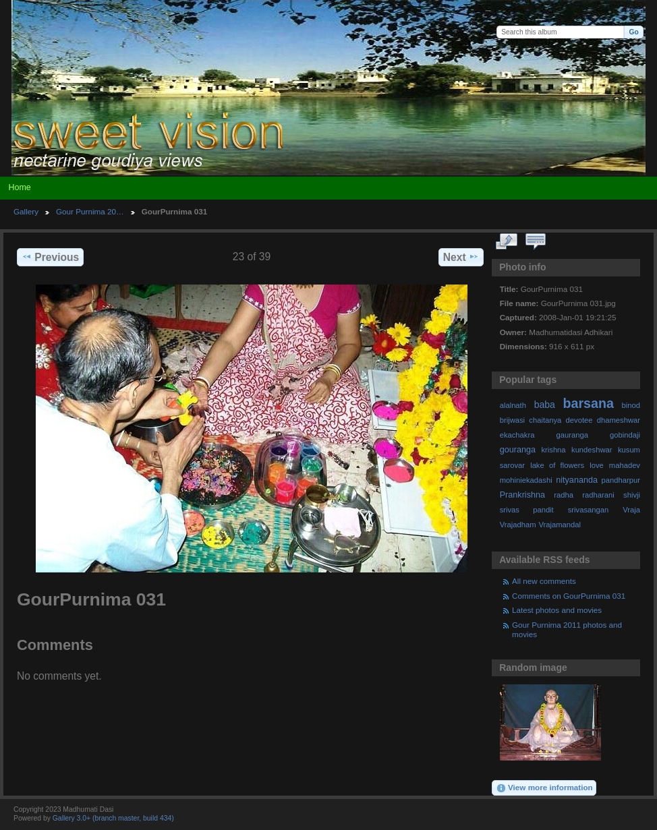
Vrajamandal (559, 525)
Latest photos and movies (557, 609)
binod (631, 405)
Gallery (25, 211)
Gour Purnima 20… (90, 211)
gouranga (518, 449)
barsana (588, 403)
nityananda (577, 480)
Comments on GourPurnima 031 (568, 595)
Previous (50, 257)
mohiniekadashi (526, 480)
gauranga (572, 435)
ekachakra (517, 435)
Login (635, 10)
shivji (631, 495)
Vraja (631, 510)
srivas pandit (527, 510)
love (597, 465)
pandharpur (621, 480)
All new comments (544, 580)
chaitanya (545, 420)
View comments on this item (535, 242)
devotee (579, 420)
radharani (598, 495)
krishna (553, 450)
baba (544, 404)
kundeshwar (591, 450)
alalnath (513, 405)
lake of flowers (557, 465)
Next (461, 257)
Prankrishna (522, 495)
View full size (506, 242)
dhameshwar (618, 420)
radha (563, 495)
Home (19, 187)
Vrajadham (518, 525)
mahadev (624, 465)
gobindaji (625, 435)
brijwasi (512, 420)
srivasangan (588, 510)
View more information (544, 788)
